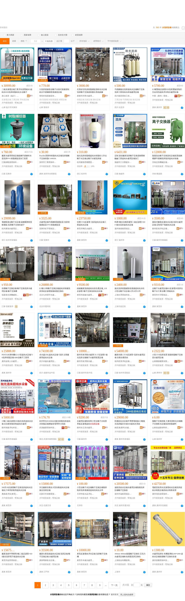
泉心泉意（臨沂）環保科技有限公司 (10, 96)
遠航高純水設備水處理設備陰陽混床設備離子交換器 (129, 488)
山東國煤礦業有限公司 (160, 361)
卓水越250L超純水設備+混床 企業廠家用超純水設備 (54, 356)
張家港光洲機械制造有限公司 (10, 295)
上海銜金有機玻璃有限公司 (123, 560)
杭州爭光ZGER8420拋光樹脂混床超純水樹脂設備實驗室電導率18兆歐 (54, 422)
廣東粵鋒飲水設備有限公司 (47, 560)
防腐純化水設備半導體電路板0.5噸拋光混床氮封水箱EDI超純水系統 (130, 422)
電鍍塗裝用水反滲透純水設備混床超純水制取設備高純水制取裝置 (167, 488)
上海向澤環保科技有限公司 (123, 295)
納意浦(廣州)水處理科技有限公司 (123, 428)
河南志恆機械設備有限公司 (160, 162)
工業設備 (15, 100)
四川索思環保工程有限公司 (123, 96)
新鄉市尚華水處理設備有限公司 (85, 96)
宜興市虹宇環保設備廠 (47, 228)
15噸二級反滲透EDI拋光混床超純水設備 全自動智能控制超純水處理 (17, 422)
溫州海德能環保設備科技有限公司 (123, 228)
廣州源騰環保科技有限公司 (160, 560)
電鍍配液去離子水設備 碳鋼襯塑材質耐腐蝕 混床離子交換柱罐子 (17, 223)
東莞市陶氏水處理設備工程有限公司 (85, 228)
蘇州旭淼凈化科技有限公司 (10, 428)
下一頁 (114, 585)
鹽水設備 (96, 100)
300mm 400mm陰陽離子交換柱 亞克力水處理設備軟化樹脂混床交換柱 (130, 555)
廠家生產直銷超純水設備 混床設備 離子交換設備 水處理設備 (54, 555)
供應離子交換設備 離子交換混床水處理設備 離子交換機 (17, 289)
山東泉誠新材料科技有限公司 (160, 428)
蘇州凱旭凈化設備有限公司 (160, 228)
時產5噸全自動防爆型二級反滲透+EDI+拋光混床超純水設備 (130, 223)
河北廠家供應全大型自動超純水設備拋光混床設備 (54, 488)
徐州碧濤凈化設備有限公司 (123, 361)
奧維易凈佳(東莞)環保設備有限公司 (10, 494)
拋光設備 (136, 100)
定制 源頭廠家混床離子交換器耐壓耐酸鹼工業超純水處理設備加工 (130, 157)
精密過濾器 (53, 100)
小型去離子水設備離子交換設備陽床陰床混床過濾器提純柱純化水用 (92, 488)
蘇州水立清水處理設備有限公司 (85, 428)
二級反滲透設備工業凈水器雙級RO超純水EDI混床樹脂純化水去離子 (17, 90)
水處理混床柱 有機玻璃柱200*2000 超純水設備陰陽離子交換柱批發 (167, 555)
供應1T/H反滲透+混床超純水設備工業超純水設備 (91, 223)
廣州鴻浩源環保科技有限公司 (160, 494)
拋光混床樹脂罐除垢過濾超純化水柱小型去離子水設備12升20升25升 (129, 289)
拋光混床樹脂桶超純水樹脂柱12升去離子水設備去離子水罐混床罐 (92, 157)
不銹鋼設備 (127, 100)
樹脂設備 (80, 100)
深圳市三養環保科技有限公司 (47, 162)
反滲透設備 (6, 100)
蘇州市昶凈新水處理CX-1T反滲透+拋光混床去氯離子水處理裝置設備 (92, 356)
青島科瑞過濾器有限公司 (47, 96)
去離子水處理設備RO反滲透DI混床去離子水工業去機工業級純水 (167, 289)
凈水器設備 (24, 100)
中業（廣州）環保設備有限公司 (160, 96)
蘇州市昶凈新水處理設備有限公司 (85, 361)
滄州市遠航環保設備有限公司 (123, 494)
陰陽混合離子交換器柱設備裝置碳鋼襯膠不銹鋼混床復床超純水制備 (167, 157)
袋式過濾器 (44, 100)
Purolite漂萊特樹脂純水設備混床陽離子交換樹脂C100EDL (54, 157)
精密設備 (63, 100)
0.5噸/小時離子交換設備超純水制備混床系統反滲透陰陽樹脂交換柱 (54, 289)
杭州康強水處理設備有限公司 (10, 228)
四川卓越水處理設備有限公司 (47, 361)
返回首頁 (114, 594)
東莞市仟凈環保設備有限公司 (160, 295)
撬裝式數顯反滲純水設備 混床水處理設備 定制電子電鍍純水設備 (167, 223)
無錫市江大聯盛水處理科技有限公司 (123, 162)
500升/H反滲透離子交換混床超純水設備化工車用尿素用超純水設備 (17, 488)
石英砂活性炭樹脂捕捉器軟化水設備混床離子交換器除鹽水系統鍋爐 (92, 90)
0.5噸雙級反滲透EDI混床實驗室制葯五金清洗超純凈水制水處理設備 (167, 90)
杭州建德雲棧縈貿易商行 (85, 162)
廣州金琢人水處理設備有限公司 (10, 361)
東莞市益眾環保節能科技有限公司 (10, 560)
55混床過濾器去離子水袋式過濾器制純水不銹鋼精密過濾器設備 (54, 90)
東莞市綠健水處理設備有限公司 (85, 295)
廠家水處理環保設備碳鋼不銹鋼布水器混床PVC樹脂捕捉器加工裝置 (17, 157)
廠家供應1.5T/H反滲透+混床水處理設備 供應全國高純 (130, 356)
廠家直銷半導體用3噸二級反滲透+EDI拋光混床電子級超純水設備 (17, 555)
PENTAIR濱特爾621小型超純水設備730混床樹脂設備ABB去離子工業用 (17, 356)
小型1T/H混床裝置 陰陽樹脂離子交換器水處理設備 (167, 356)
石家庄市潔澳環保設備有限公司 (47, 494)
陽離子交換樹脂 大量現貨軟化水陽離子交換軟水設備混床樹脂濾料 (167, 422)
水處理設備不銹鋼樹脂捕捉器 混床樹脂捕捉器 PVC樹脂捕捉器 (54, 223)
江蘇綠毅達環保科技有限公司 (10, 162)
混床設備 (88, 100)
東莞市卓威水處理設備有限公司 (85, 560)
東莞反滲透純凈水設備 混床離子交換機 (92, 555)
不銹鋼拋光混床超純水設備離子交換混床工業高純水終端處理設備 (129, 90)
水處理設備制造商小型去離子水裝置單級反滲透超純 (92, 422)
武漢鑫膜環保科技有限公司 (47, 428)
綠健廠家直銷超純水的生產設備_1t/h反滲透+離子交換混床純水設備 (92, 289)
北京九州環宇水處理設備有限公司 (47, 295)
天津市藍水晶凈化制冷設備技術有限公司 (85, 494)
